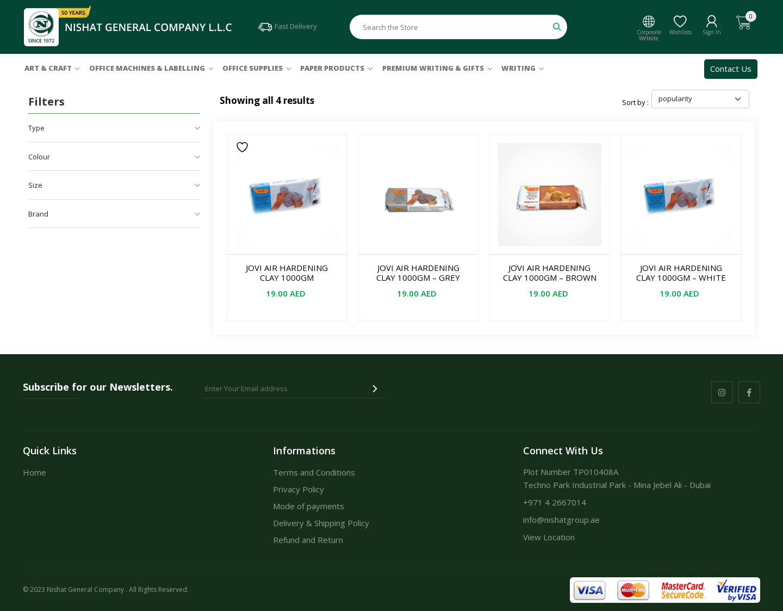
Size (114, 185)
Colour (114, 157)
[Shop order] (700, 99)
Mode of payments (308, 506)
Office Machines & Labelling (147, 68)
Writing (518, 68)
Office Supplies (252, 68)
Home (34, 472)
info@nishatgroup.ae (561, 519)
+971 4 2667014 (554, 502)
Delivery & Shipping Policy (321, 522)
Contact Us (730, 68)
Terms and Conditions (314, 472)
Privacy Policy (298, 489)
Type (114, 128)
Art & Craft (48, 68)
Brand (114, 214)
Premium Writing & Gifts (433, 68)
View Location (549, 537)
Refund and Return (308, 539)
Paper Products (332, 68)
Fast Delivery (287, 26)
